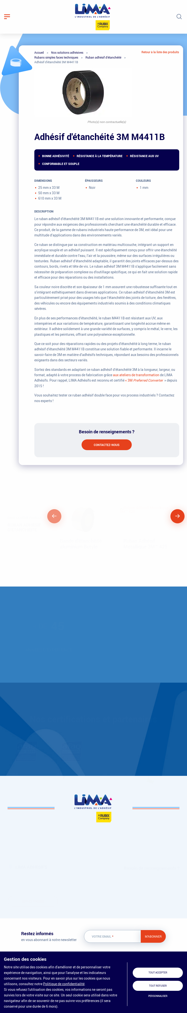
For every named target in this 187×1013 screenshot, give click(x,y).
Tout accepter (158, 972)
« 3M (144, 380)
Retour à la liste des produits (160, 52)
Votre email (102, 936)
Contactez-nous (107, 445)
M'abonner (153, 936)
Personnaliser (158, 996)
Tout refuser (158, 985)
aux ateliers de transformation (136, 375)
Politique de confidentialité (63, 984)
